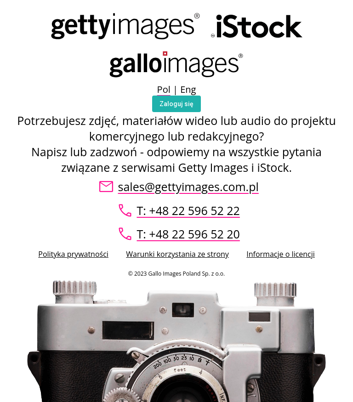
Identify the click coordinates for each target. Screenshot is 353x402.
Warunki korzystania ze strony (177, 254)
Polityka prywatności (73, 254)
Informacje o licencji (280, 254)
